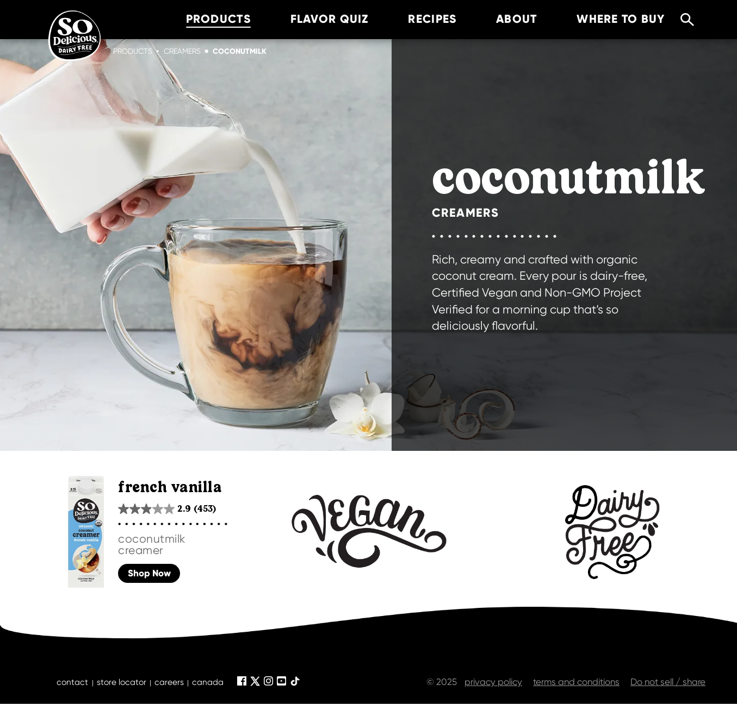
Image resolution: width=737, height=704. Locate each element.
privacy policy (493, 681)
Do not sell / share (667, 681)
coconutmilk (240, 51)
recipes (417, 19)
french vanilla (170, 487)
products (203, 19)
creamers (182, 51)
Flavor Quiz (314, 19)
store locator (121, 682)
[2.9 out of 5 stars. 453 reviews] (167, 508)
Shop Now (149, 573)
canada (208, 682)
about (501, 19)
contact (72, 682)
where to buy (606, 19)
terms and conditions (576, 681)
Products (132, 51)
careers (169, 682)
